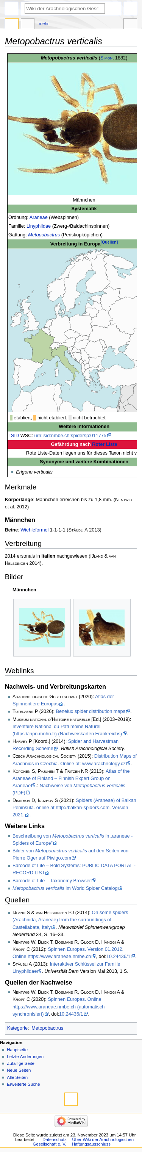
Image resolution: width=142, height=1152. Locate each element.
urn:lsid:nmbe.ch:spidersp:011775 (70, 435)
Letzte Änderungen (25, 1056)
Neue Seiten (19, 1070)
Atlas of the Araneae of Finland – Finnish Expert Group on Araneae (71, 778)
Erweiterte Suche (23, 1084)
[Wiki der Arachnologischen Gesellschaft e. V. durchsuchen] (65, 8)
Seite (11, 25)
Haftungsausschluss (91, 1144)
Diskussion (27, 25)
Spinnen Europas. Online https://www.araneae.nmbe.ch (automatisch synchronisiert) (58, 1006)
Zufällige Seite (20, 1063)
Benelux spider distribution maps (90, 711)
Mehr (44, 23)
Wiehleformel (34, 530)
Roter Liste (104, 444)
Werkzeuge (130, 25)
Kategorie (17, 1028)
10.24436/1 (118, 956)
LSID (13, 435)
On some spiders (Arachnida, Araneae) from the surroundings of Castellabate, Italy (70, 920)
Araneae (39, 217)
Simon (106, 58)
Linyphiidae (39, 226)
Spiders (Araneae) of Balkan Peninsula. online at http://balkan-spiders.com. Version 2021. (74, 807)
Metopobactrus (44, 235)
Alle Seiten (17, 1077)
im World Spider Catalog (65, 888)
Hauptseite (17, 1049)
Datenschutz (54, 1139)
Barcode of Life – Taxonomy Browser (51, 880)
